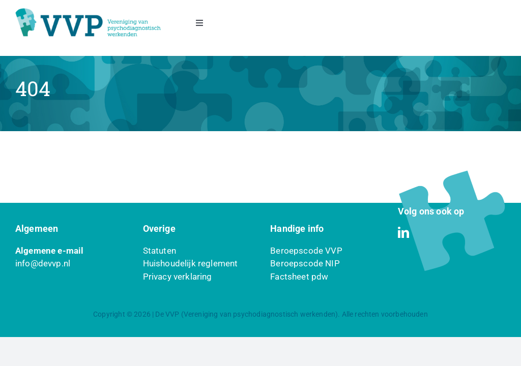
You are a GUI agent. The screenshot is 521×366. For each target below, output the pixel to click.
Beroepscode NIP (305, 263)
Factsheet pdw (299, 276)
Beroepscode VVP (306, 251)
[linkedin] (403, 232)
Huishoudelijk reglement (190, 263)
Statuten (159, 251)
